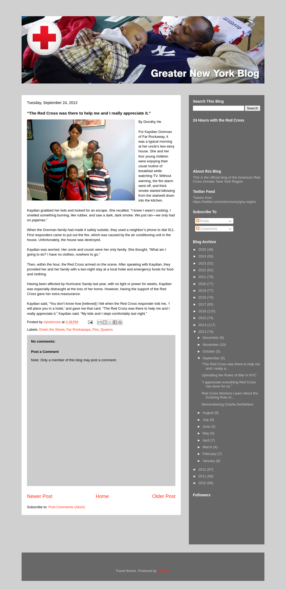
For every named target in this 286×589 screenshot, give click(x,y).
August (208, 413)
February (210, 454)
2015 (202, 318)
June (207, 426)
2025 (202, 249)
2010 (202, 483)
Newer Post (39, 496)
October (209, 351)
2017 (202, 304)
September (212, 358)
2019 (202, 291)
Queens (106, 329)
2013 (202, 332)
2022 (202, 270)
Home (102, 496)
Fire (95, 329)
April (207, 440)
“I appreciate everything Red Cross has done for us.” (229, 384)
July (206, 420)
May (206, 433)
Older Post (163, 496)
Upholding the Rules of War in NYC (229, 375)
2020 (202, 284)
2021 (202, 277)
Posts (202, 221)
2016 (202, 311)
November (211, 345)
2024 (202, 256)
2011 (202, 476)
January (209, 461)
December (211, 338)
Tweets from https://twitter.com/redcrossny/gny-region (224, 200)
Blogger (163, 571)
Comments (206, 229)
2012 (202, 469)
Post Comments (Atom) (67, 507)
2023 (202, 263)
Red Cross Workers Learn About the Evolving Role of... (230, 395)
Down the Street (51, 329)
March (208, 447)
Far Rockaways (78, 329)
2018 (202, 297)
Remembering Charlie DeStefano (227, 404)
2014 (202, 325)
